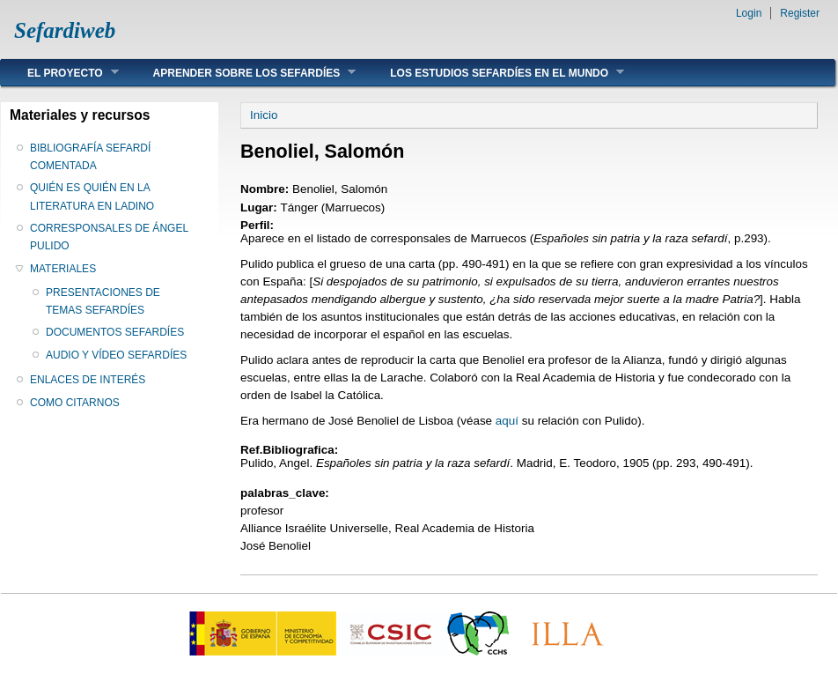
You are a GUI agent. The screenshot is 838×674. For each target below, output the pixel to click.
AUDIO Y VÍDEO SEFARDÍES (116, 355)
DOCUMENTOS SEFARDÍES (115, 332)
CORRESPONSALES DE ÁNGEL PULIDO (109, 237)
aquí (507, 420)
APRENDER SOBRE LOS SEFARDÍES (242, 72)
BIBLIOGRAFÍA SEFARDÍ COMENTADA (90, 157)
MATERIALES (63, 269)
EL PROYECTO (60, 72)
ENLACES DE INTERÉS (87, 380)
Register (800, 13)
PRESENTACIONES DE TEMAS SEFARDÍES (103, 301)
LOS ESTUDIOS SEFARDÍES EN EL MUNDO (494, 72)
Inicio (263, 115)
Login (748, 13)
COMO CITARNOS (75, 402)
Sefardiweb (64, 30)
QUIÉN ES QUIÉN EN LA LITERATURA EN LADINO (92, 196)
